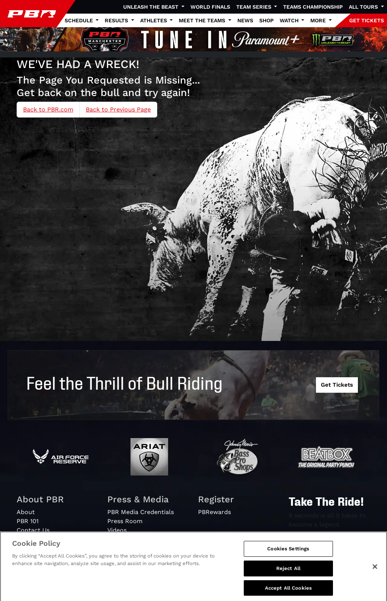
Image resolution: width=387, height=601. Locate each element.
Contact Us (33, 530)
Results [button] (117, 20)
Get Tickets (337, 384)
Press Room (124, 521)
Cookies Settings (288, 553)
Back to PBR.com (48, 109)
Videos (117, 530)
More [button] (318, 20)
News (245, 20)
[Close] (375, 571)
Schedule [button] (79, 20)
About (26, 512)
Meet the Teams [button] (203, 20)
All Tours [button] (364, 7)
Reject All (288, 573)
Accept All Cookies (288, 592)
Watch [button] (290, 20)
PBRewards (214, 512)
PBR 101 (28, 521)
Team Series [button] (254, 7)
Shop (266, 20)
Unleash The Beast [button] (151, 7)
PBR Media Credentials (140, 512)
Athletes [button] (154, 20)
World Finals (210, 7)
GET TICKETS (366, 20)
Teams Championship (313, 7)
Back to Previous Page (118, 109)
